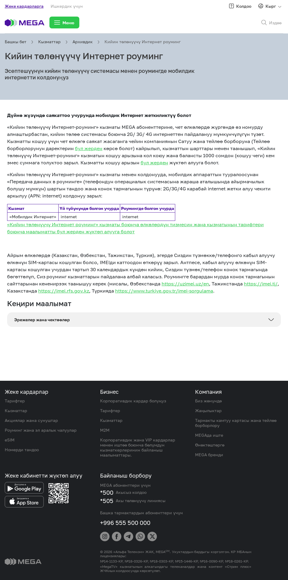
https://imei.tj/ (261, 284)
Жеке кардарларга (24, 6)
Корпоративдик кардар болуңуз (133, 400)
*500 (106, 492)
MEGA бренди (209, 454)
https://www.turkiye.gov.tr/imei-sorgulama (164, 291)
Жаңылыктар (208, 410)
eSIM (10, 439)
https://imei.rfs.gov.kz (63, 291)
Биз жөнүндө (208, 400)
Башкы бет (15, 41)
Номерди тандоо (22, 449)
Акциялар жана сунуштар (31, 420)
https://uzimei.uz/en (185, 284)
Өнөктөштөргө (209, 444)
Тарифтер (15, 400)
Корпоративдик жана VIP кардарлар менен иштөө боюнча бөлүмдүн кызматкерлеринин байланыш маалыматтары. (137, 447)
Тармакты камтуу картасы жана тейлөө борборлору (235, 423)
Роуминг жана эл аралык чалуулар (41, 430)
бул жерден (88, 148)
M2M (105, 430)
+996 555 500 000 (125, 522)
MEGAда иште (209, 435)
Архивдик (83, 41)
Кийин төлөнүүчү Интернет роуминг (142, 41)
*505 (106, 500)
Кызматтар (49, 41)
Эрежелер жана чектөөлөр (42, 319)
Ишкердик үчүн (67, 6)
